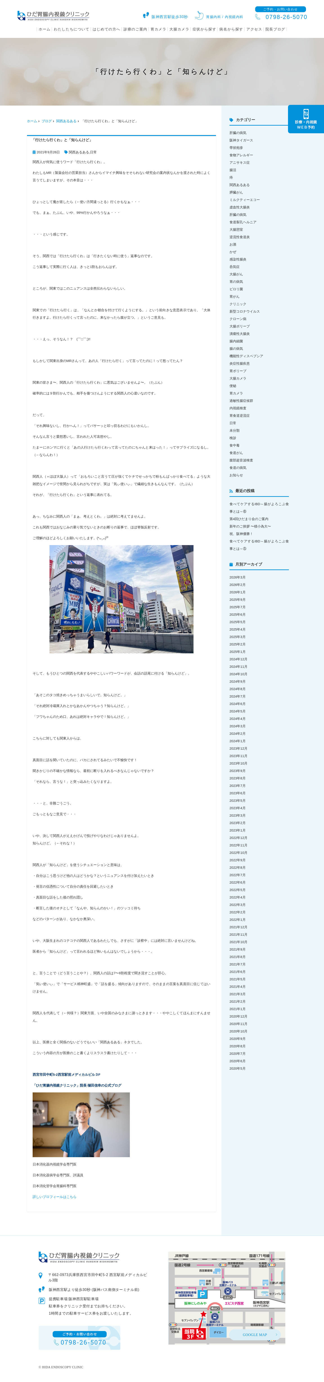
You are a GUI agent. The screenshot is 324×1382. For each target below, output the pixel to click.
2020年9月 (238, 1039)
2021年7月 (238, 964)
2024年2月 (238, 733)
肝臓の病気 (238, 133)
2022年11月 (239, 845)
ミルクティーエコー (245, 200)
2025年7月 (238, 607)
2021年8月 (238, 957)
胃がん (235, 296)
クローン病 (238, 319)
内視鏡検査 (238, 408)
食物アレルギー (241, 155)
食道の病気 (238, 468)
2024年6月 (238, 704)
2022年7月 (238, 875)
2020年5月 (238, 1068)
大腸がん (236, 274)
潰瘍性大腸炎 (240, 334)
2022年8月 (238, 867)
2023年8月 (238, 778)
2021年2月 (238, 1001)
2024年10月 (239, 674)
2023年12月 (239, 748)
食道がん (236, 453)
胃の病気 (236, 281)
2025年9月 (238, 599)
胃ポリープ (238, 371)
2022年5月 (238, 890)
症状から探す (204, 29)
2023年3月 (238, 815)
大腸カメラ (179, 29)
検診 (233, 438)
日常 (93, 152)
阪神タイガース (241, 140)
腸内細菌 (236, 341)
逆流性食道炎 (240, 237)
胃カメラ (158, 29)
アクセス (254, 29)
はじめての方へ (106, 29)
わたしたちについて (71, 29)
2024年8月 (238, 689)
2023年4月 (238, 808)
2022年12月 (239, 838)
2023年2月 (238, 823)
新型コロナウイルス (245, 311)
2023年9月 (238, 771)
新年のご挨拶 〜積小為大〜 (250, 526)
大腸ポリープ (240, 326)
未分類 (235, 430)
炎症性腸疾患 (240, 363)
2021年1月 (238, 1009)
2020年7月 (238, 1053)
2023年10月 (239, 763)
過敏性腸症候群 (241, 401)
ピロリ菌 (236, 289)
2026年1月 (238, 592)
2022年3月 (238, 905)
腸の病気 (236, 348)
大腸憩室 (236, 229)
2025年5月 (238, 622)
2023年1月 (238, 830)
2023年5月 (238, 800)
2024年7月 (238, 696)
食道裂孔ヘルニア (243, 222)
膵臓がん (236, 192)
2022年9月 (238, 860)
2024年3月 (238, 726)
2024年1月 (238, 741)
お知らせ (236, 475)
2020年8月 (238, 1046)
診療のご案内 (135, 29)
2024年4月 (238, 719)
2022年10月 (239, 853)
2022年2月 (238, 912)
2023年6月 (238, 793)
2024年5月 (238, 711)
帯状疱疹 (236, 148)
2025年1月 (238, 652)
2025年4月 (238, 629)
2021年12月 (239, 927)
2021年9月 (238, 949)
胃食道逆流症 (240, 415)
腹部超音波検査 (241, 460)
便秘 (233, 386)
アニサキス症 (240, 162)
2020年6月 (238, 1061)
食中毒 (235, 445)
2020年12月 (239, 1016)
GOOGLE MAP (255, 1335)
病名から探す (231, 29)
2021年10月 (239, 942)
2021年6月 (238, 972)
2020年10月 (239, 1031)
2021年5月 (238, 979)
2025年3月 (238, 637)
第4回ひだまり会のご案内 (249, 519)
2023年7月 (238, 786)
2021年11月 (239, 934)
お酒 (233, 244)
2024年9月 (238, 681)
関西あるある (66, 121)
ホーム (45, 29)
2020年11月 (239, 1024)
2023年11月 (239, 756)
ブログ (47, 121)
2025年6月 (238, 614)
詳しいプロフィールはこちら (54, 1197)
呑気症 (235, 267)
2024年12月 (239, 659)
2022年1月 (238, 919)
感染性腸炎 (238, 259)
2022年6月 (238, 882)
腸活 (233, 170)
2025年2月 (238, 644)
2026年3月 (238, 577)
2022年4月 (238, 897)
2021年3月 (238, 994)
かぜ (233, 252)
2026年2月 (238, 585)
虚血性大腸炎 (240, 207)
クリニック (238, 304)
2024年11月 (239, 666)
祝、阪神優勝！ (241, 534)
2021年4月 (238, 986)
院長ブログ (275, 29)
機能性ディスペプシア (246, 356)
